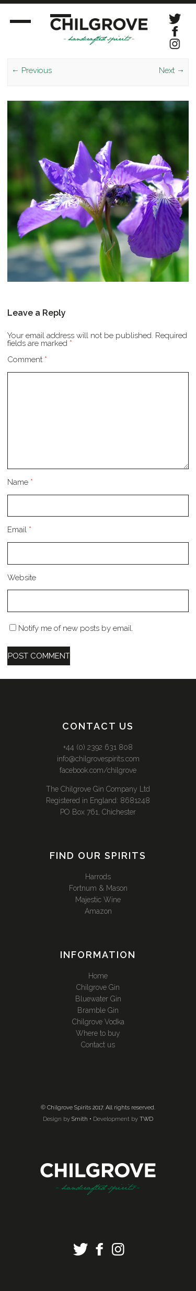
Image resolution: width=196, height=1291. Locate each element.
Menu (30, 19)
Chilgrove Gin (98, 987)
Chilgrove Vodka (98, 1022)
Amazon (98, 911)
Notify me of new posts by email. (75, 628)
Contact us (98, 1045)
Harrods (98, 876)
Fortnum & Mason (98, 888)
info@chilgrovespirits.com (98, 759)
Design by (56, 1119)
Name (20, 482)
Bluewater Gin (98, 999)
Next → (172, 70)
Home (98, 976)
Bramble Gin (98, 1010)
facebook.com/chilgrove (98, 770)
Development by (115, 1119)
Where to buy (98, 1033)
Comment (27, 359)
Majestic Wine (98, 899)
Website (21, 577)
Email (19, 529)
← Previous (31, 70)
